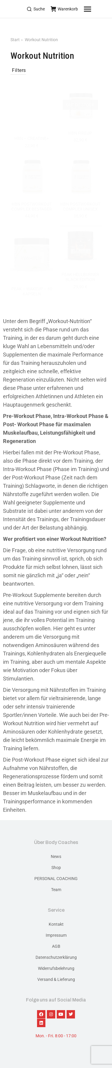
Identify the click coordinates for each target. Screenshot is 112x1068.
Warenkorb (64, 9)
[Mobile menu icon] (95, 9)
